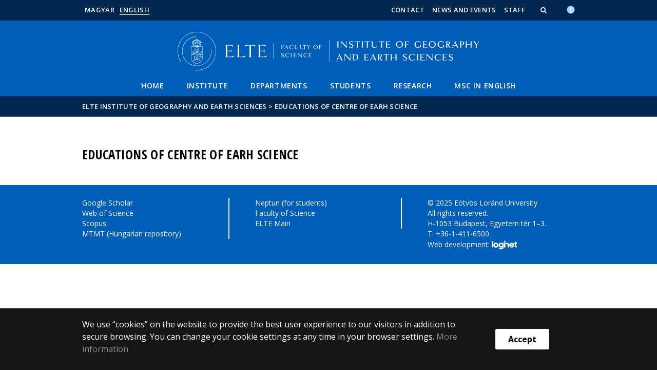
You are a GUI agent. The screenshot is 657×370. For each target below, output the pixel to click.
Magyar (99, 9)
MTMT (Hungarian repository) (131, 233)
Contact (407, 9)
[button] (544, 9)
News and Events (464, 9)
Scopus (94, 223)
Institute (207, 85)
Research (413, 85)
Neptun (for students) (291, 203)
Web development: (472, 245)
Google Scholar (107, 203)
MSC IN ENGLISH (484, 85)
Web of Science (107, 213)
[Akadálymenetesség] (571, 8)
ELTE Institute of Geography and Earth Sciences (174, 106)
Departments (278, 85)
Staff (515, 9)
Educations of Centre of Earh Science (346, 106)
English (134, 9)
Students (350, 85)
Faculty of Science (285, 213)
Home (152, 85)
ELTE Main (273, 223)
